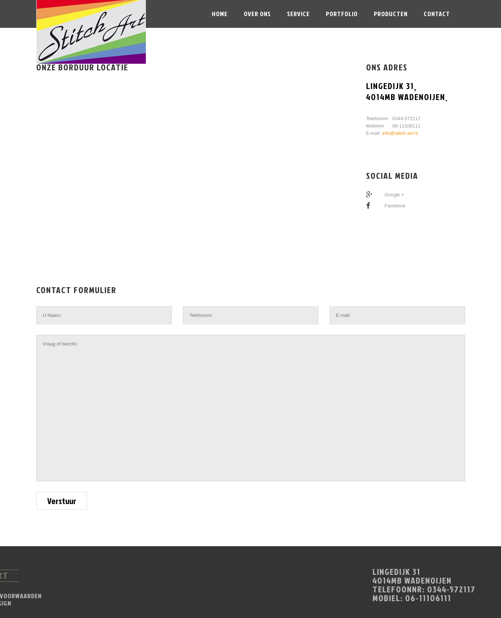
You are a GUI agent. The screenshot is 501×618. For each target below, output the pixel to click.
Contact (437, 13)
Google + (394, 194)
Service (298, 13)
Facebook (394, 205)
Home (220, 13)
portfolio (342, 13)
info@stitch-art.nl (400, 133)
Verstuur (61, 501)
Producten (391, 13)
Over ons (257, 13)
